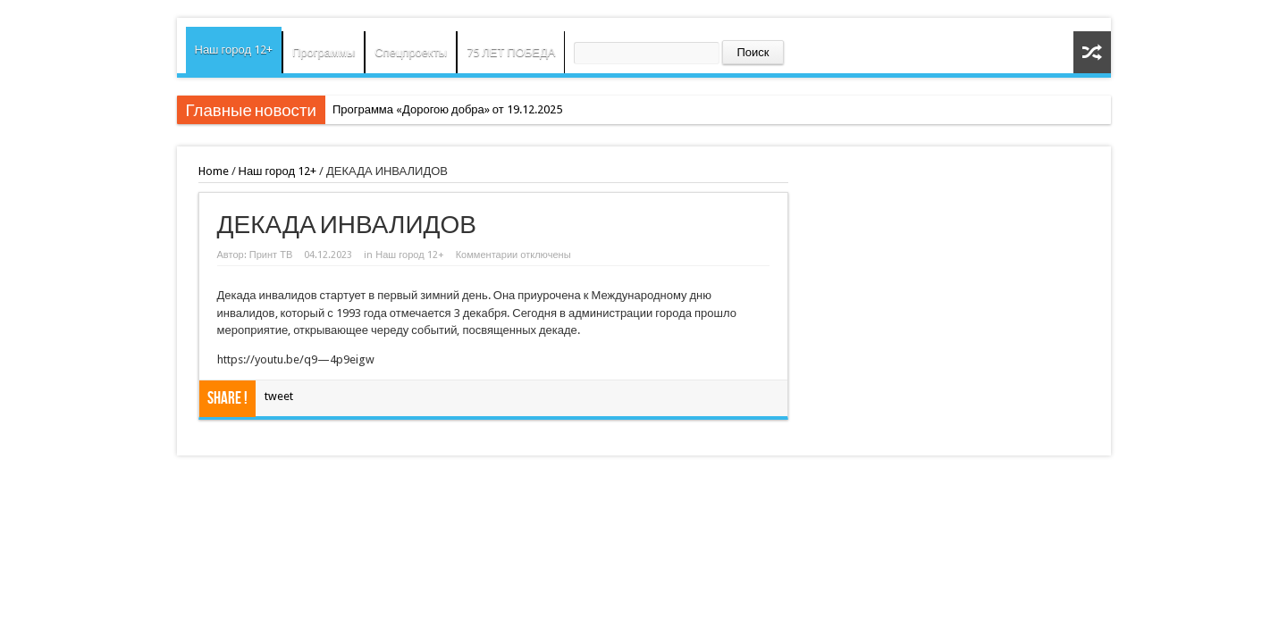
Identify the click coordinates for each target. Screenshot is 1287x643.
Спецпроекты (410, 52)
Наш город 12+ (234, 49)
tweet (279, 396)
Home (213, 171)
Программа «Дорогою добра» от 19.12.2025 (447, 109)
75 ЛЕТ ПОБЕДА (511, 52)
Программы (323, 52)
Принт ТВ (271, 255)
